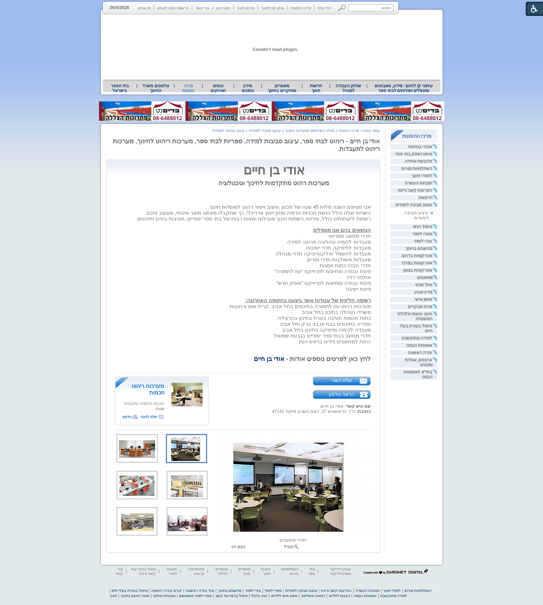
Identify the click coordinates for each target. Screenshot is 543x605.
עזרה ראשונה (420, 352)
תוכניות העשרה (418, 183)
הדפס (127, 417)
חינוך (113, 596)
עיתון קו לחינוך (272, 8)
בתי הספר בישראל (120, 88)
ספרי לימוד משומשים (195, 596)
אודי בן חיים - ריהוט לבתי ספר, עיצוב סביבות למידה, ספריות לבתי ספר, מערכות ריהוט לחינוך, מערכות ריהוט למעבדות (246, 145)
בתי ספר (311, 571)
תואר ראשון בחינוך (135, 596)
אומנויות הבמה (419, 345)
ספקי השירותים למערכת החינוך (310, 130)
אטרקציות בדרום (417, 255)
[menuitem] (403, 88)
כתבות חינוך (266, 571)
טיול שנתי (423, 284)
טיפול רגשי (422, 226)
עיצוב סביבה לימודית (414, 204)
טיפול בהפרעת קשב (231, 596)
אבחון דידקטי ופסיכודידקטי (340, 571)
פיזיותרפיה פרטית (196, 571)
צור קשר (202, 8)
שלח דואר (341, 380)
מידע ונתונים (248, 88)
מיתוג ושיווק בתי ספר (413, 154)
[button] (342, 7)
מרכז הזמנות (301, 8)
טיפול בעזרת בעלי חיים (129, 590)
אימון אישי (423, 299)
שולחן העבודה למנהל (348, 88)
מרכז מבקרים (420, 306)
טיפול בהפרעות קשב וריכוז (143, 571)
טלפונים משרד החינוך (155, 88)
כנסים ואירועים (218, 88)
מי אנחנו (143, 8)
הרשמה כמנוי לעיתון (173, 8)
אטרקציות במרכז (417, 263)
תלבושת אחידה (418, 161)
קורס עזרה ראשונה (166, 590)
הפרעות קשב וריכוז (415, 190)
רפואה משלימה (313, 596)
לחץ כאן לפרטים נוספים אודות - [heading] (312, 358)
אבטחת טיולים (164, 596)
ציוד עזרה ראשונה (200, 590)
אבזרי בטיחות (420, 146)
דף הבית (324, 8)
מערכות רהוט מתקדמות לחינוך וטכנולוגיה (273, 183)
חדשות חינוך (316, 88)
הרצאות (425, 197)
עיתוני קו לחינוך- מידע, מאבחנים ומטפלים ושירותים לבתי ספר (404, 88)
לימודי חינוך (422, 175)
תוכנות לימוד (172, 571)
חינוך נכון (223, 8)
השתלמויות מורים (416, 168)
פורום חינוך (246, 8)
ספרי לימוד (422, 234)
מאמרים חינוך (244, 571)
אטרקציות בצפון (417, 270)
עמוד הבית (371, 130)
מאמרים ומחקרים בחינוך (282, 88)
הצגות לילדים (339, 596)
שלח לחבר (148, 417)
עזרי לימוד (423, 241)
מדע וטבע (423, 292)
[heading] (289, 207)
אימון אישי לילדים (284, 596)
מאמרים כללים (221, 571)
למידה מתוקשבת (417, 338)
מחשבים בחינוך (418, 248)
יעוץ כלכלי (259, 596)
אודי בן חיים (307, 170)
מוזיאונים (425, 277)
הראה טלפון (341, 394)
